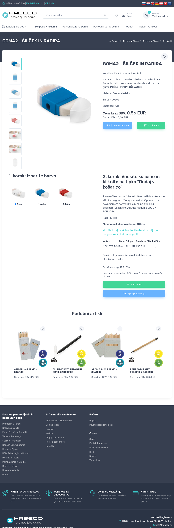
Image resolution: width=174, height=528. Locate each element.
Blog (91, 451)
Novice (92, 456)
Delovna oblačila (10, 428)
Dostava (50, 429)
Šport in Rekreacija (12, 440)
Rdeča (65, 204)
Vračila (49, 433)
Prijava (92, 420)
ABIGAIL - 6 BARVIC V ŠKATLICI (25, 371)
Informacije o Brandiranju (59, 420)
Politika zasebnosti (55, 441)
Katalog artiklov (13, 26)
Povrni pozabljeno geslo (101, 424)
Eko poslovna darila (45, 26)
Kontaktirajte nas (35, 3)
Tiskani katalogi (148, 26)
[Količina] (158, 247)
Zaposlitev (94, 460)
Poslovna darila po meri (106, 26)
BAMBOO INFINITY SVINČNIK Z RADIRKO (141, 371)
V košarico (151, 125)
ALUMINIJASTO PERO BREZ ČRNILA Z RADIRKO (67, 371)
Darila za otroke (10, 466)
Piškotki (50, 445)
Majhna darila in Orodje (14, 461)
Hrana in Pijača (10, 449)
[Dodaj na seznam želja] (42, 328)
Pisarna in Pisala (10, 457)
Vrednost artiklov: (162, 15)
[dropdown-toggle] (146, 15)
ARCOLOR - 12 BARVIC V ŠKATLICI (104, 371)
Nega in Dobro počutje (13, 445)
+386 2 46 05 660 (15, 3)
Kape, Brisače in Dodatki (14, 432)
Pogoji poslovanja (55, 437)
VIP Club (49, 3)
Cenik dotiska (53, 424)
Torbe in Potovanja (11, 436)
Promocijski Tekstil (11, 423)
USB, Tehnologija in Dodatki (16, 453)
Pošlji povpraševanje (117, 125)
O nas (92, 439)
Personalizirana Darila (75, 26)
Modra (41, 204)
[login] (129, 15)
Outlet (129, 26)
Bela (18, 204)
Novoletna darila (10, 470)
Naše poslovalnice (98, 447)
